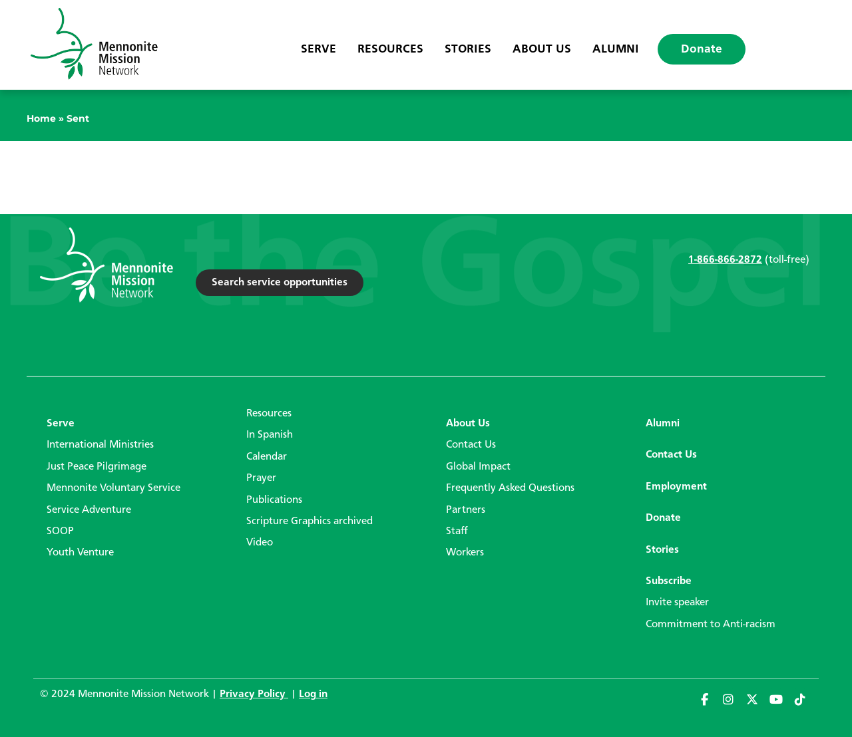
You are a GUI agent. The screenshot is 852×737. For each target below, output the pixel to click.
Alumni (615, 49)
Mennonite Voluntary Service (113, 488)
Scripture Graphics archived (309, 521)
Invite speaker (677, 602)
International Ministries (100, 445)
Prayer (261, 478)
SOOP (60, 531)
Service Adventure (89, 510)
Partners (465, 510)
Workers (465, 552)
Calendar (266, 457)
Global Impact (478, 467)
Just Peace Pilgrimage (96, 467)
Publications (274, 500)
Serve (318, 49)
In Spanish (269, 435)
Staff (457, 531)
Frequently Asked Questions (510, 488)
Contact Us (471, 445)
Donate (701, 49)
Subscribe (669, 581)
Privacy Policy (254, 694)
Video (259, 542)
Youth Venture (80, 552)
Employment (676, 487)
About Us (542, 49)
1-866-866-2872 (725, 260)
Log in (313, 694)
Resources (390, 49)
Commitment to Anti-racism (710, 624)
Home (41, 118)
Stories (468, 49)
